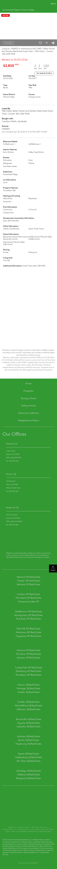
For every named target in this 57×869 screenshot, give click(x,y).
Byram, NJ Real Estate (28, 740)
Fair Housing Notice (42, 829)
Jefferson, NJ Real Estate (28, 709)
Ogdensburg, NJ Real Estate (28, 757)
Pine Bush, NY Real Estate (28, 618)
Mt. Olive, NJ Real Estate (28, 761)
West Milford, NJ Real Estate (28, 705)
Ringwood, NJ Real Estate (28, 778)
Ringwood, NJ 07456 (13, 518)
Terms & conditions (18, 827)
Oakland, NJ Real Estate (28, 774)
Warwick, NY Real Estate (28, 577)
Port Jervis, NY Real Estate (28, 654)
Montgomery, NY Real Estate (28, 615)
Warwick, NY (11, 443)
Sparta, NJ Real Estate (28, 753)
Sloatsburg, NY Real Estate (28, 671)
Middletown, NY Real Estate (28, 611)
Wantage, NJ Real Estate (28, 688)
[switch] (40, 42)
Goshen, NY (23, 594)
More (53, 3)
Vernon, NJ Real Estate (29, 684)
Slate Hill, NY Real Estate (28, 628)
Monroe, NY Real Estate (28, 650)
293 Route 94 (10, 481)
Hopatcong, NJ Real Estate (28, 743)
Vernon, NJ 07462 (12, 484)
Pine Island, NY (23, 597)
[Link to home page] (2, 3)
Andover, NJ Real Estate (28, 736)
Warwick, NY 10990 (12, 454)
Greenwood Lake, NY (28, 601)
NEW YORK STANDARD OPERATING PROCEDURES (28, 831)
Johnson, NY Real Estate (28, 657)
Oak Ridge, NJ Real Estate (28, 770)
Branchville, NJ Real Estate (28, 719)
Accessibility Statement (16, 829)
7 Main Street (10, 451)
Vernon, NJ (11, 474)
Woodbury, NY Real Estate (28, 674)
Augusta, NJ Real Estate (28, 722)
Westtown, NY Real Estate (28, 632)
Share (53, 568)
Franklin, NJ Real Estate (28, 692)
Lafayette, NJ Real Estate (28, 726)
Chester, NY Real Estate (28, 580)
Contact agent (8, 43)
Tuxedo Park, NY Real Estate (28, 667)
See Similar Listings (44, 73)
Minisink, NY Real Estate (28, 584)
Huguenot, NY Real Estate (28, 636)
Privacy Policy (39, 827)
